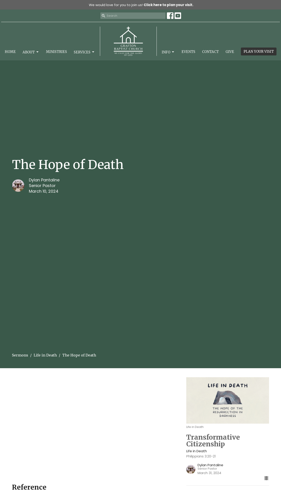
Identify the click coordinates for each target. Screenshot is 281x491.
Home (10, 52)
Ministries (56, 52)
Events (188, 52)
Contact (210, 52)
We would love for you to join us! (141, 4)
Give (230, 52)
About (31, 52)
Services (84, 52)
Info (168, 52)
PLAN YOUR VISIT (259, 51)
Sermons (20, 355)
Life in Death (45, 355)
